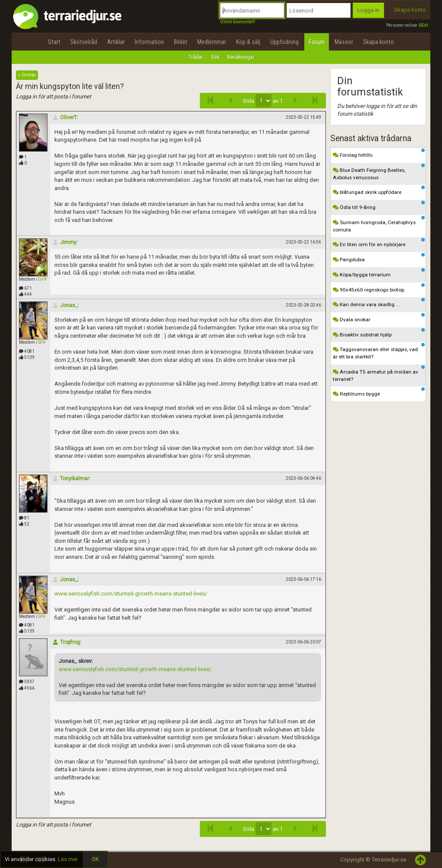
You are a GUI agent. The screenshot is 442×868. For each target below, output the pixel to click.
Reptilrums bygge (379, 392)
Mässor (344, 41)
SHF (42, 342)
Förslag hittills (379, 153)
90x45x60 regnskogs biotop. (379, 288)
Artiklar (116, 41)
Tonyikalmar (70, 478)
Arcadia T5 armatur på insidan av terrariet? (379, 373)
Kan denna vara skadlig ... (379, 302)
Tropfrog (66, 642)
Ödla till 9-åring (379, 205)
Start (54, 41)
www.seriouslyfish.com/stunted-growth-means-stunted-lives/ (130, 593)
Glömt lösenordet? (237, 21)
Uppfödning (284, 41)
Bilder (180, 41)
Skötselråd (83, 41)
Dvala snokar (379, 318)
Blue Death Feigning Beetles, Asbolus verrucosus (379, 172)
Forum (317, 41)
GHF (42, 279)
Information (149, 41)
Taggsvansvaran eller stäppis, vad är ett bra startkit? (379, 351)
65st (423, 25)
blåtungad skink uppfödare (379, 190)
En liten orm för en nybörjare (379, 242)
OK (95, 859)
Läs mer (68, 859)
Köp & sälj (248, 41)
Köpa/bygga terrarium (379, 273)
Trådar (195, 57)
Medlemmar (211, 41)
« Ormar (27, 75)
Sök (215, 57)
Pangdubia (379, 258)
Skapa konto (410, 9)
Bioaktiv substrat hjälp (379, 333)
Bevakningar (240, 57)
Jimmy (64, 242)
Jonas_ (64, 305)
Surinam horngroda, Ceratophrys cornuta (379, 224)
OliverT (64, 117)
